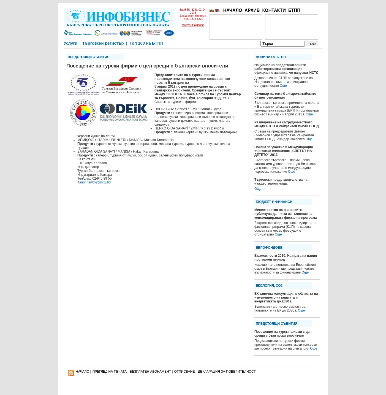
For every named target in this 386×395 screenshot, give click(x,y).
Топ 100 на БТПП (147, 43)
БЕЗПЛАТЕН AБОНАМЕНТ (150, 372)
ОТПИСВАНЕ (184, 372)
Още (283, 86)
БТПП (294, 10)
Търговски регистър (103, 43)
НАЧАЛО (232, 10)
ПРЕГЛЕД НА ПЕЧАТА (110, 372)
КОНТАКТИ (274, 10)
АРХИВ (252, 10)
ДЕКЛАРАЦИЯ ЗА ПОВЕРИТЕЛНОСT (227, 372)
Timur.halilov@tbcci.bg (94, 182)
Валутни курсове (193, 24)
